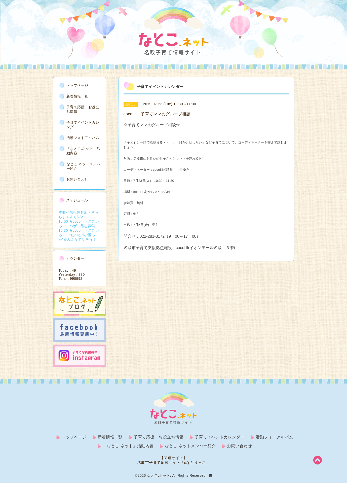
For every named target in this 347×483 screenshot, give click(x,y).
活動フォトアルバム (82, 138)
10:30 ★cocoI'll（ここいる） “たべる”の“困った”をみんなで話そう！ (79, 235)
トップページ (77, 85)
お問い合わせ (77, 179)
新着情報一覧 (77, 96)
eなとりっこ (195, 462)
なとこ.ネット (158, 475)
